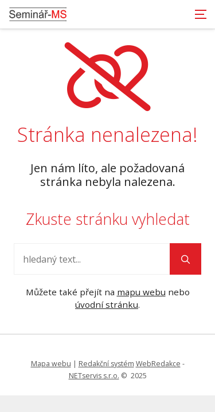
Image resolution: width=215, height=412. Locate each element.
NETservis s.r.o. (94, 376)
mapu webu (141, 292)
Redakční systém (106, 364)
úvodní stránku (106, 304)
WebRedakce (158, 364)
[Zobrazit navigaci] (200, 14)
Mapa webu (51, 364)
